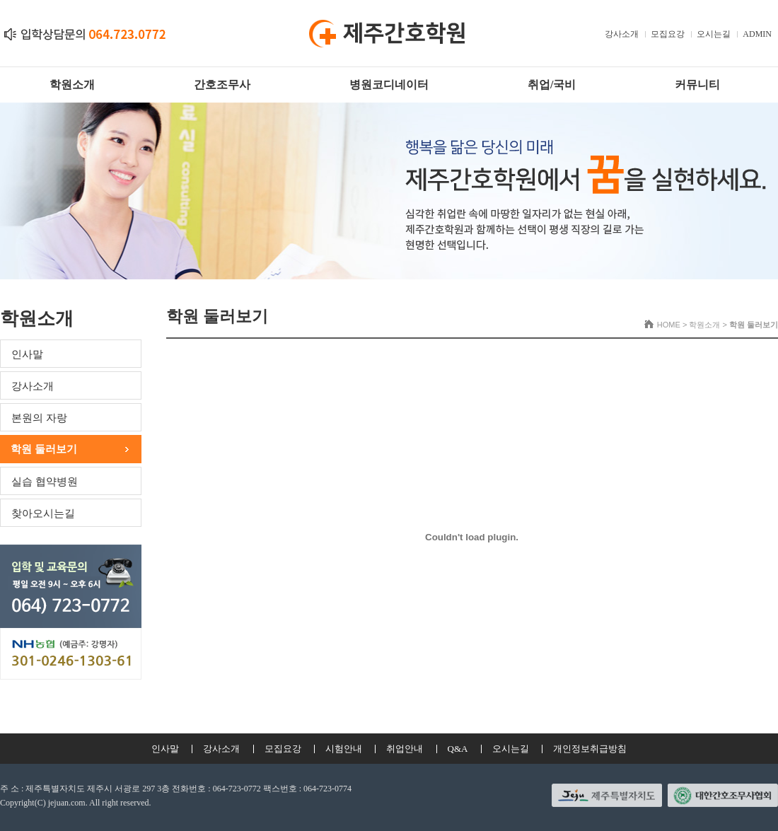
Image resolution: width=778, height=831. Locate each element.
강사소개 (622, 34)
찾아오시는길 (43, 513)
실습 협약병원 (44, 481)
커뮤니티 (697, 85)
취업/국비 (552, 85)
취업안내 (404, 748)
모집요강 (668, 34)
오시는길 (714, 34)
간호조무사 (222, 85)
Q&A (458, 748)
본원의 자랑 (39, 418)
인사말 (27, 354)
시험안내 (343, 748)
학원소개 (72, 85)
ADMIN (757, 34)
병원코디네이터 (389, 85)
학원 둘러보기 (44, 449)
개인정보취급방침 (590, 748)
